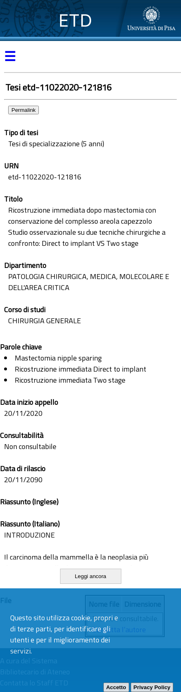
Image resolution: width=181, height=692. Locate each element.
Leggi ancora (90, 576)
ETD (75, 20)
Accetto (116, 687)
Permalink (23, 110)
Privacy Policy (152, 687)
